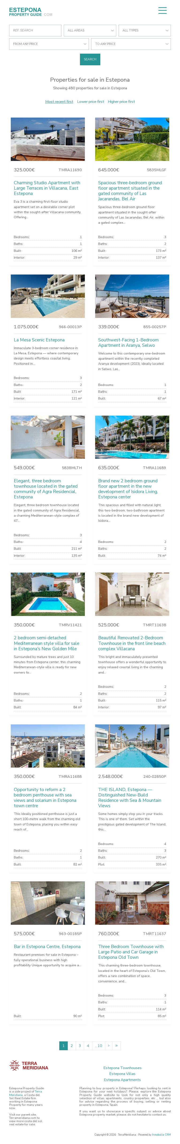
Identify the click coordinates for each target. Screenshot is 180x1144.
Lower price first (90, 101)
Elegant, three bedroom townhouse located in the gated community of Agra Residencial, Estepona (46, 489)
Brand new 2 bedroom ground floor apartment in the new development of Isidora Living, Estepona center (128, 489)
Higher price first (121, 101)
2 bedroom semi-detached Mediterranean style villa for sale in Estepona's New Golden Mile (46, 643)
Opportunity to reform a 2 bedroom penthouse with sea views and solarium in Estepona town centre (45, 798)
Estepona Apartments (122, 1079)
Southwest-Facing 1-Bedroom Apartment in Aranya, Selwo (128, 342)
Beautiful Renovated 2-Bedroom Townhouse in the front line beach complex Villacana (131, 643)
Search (90, 59)
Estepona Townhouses (122, 1068)
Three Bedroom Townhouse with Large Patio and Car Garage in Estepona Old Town (131, 952)
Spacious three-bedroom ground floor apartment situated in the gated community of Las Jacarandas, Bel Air (130, 191)
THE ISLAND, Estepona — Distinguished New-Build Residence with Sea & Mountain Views (129, 798)
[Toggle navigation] (162, 10)
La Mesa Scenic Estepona (39, 340)
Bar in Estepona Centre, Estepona (47, 947)
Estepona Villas (122, 1073)
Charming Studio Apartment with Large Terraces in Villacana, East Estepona (47, 188)
